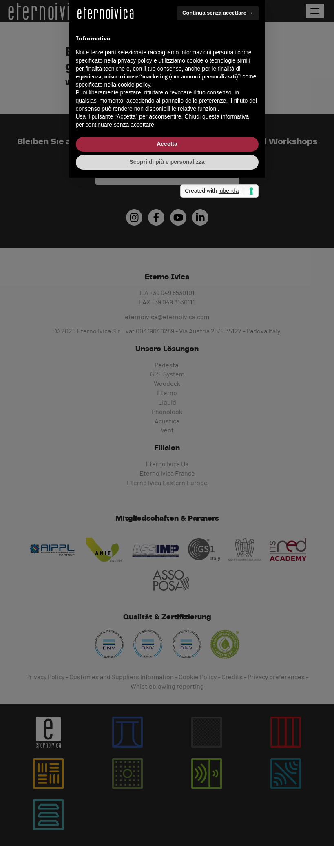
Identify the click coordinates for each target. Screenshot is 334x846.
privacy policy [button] (135, 395)
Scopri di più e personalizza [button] (166, 496)
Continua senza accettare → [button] (217, 347)
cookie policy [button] (134, 419)
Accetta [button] (167, 478)
